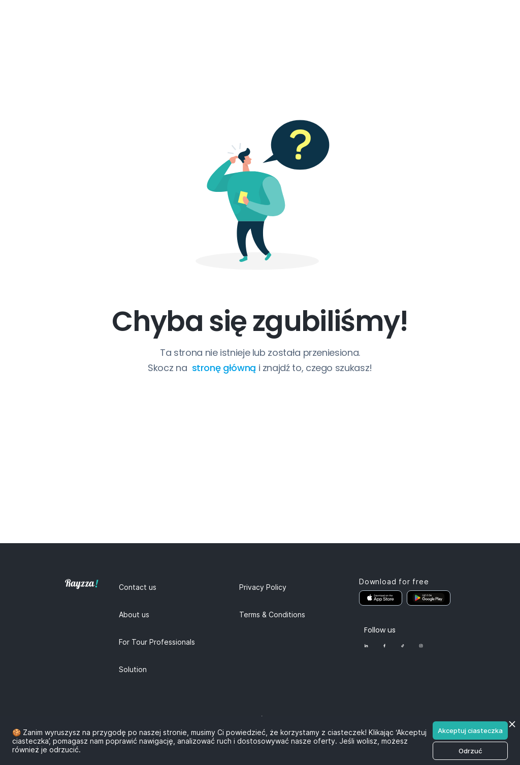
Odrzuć (470, 751)
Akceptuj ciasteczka (470, 730)
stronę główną (225, 367)
